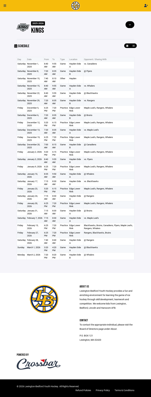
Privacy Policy (103, 390)
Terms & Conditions (124, 390)
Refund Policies (83, 390)
